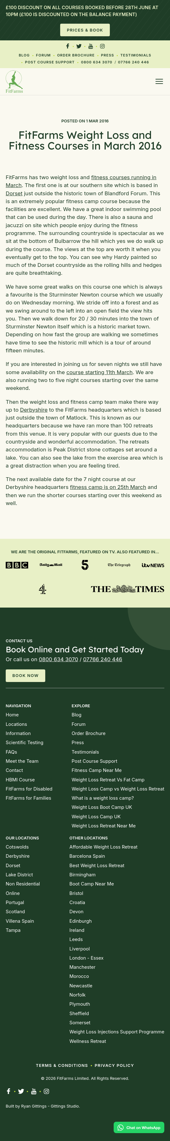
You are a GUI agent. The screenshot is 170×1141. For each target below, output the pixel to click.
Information (18, 733)
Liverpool (79, 949)
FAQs (11, 752)
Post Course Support (50, 62)
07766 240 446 (133, 62)
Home (12, 715)
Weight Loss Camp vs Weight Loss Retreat (118, 789)
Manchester (82, 967)
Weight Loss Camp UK (96, 817)
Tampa (13, 930)
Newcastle (80, 986)
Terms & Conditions (62, 1065)
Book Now (25, 675)
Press (107, 55)
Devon (76, 912)
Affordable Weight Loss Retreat (103, 847)
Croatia (77, 902)
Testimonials (135, 55)
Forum (43, 55)
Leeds (76, 939)
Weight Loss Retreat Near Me (103, 826)
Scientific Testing (24, 742)
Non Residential (23, 884)
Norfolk (77, 995)
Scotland (15, 912)
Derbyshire (33, 410)
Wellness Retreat (87, 1041)
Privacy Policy (114, 1065)
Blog (24, 55)
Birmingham (82, 875)
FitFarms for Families (28, 798)
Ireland (76, 930)
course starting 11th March (99, 372)
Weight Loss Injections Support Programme (116, 1032)
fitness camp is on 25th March (108, 487)
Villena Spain (20, 921)
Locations (16, 724)
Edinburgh (80, 921)
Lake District (19, 875)
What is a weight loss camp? (103, 798)
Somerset (79, 1023)
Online (13, 893)
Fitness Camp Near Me (97, 770)
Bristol (76, 893)
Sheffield (79, 1013)
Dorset (14, 193)
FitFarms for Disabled (29, 789)
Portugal (15, 902)
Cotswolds (17, 847)
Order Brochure (76, 55)
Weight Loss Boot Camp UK (102, 807)
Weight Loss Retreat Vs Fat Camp (108, 780)
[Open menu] (159, 81)
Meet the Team (22, 761)
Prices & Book (85, 30)
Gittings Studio (65, 1106)
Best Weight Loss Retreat (96, 865)
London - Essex (86, 958)
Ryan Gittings (34, 1106)
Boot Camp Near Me (91, 884)
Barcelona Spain (87, 856)
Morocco (79, 976)
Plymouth (79, 1004)
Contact (14, 770)
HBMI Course (20, 780)
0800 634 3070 (96, 62)
